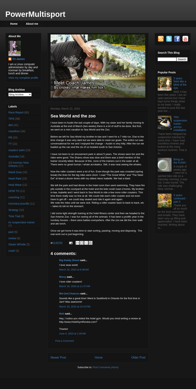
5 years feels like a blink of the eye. (180, 83)
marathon (14, 131)
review (12, 238)
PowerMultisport (35, 14)
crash (11, 250)
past (10, 231)
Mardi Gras (15, 172)
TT (10, 143)
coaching (13, 197)
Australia (13, 156)
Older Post (138, 357)
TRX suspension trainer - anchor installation (180, 124)
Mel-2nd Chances (69, 293)
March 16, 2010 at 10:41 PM (74, 306)
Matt (61, 313)
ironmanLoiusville (18, 203)
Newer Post (58, 357)
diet (10, 125)
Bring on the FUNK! (180, 161)
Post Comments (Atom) (105, 367)
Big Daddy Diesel (69, 260)
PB (10, 137)
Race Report (16, 112)
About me (32, 23)
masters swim (16, 150)
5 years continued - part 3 (180, 198)
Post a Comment (64, 340)
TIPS (11, 118)
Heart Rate (14, 178)
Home (14, 23)
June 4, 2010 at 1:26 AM (72, 333)
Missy (62, 276)
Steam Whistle (17, 244)
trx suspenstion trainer (21, 222)
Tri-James (18, 59)
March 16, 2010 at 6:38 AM (74, 269)
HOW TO (13, 190)
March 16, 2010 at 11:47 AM (74, 286)
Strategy (13, 209)
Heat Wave (15, 184)
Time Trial (14, 216)
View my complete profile (23, 77)
